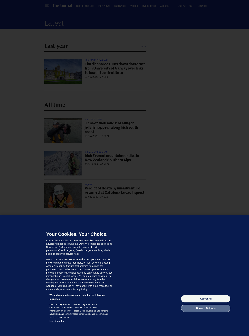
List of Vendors (57, 321)
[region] (124, 275)
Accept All (206, 298)
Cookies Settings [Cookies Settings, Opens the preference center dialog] (206, 308)
